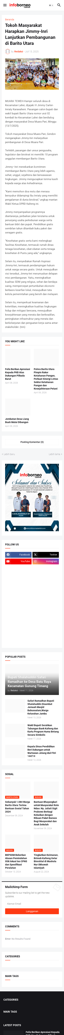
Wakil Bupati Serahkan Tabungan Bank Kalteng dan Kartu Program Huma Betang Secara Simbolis (43, 730)
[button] (4, 5)
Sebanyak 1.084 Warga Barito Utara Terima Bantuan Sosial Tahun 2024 (17, 807)
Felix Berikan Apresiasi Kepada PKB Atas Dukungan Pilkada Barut (17, 374)
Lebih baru (9, 454)
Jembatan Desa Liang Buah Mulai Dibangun (17, 421)
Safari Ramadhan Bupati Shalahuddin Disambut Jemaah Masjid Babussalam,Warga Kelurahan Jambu (40, 707)
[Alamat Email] (32, 904)
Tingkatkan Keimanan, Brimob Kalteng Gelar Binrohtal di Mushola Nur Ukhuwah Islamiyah (46, 861)
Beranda (9, 19)
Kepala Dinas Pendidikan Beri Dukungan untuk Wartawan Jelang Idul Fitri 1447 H (41, 751)
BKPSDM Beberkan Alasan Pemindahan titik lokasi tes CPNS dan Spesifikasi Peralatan (16, 861)
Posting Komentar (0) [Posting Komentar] (32, 442)
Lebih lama (54, 454)
